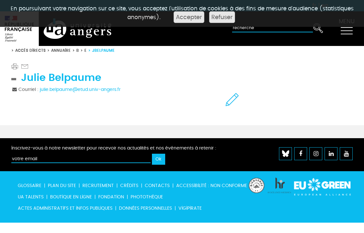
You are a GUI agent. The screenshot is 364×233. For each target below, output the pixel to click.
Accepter (189, 17)
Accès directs (30, 50)
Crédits (129, 185)
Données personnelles (145, 208)
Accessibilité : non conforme (211, 185)
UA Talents (31, 197)
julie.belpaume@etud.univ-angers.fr (80, 89)
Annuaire (61, 50)
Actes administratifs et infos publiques (65, 208)
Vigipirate (190, 208)
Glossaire (29, 185)
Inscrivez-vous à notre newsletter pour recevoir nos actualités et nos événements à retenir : (113, 148)
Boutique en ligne (71, 197)
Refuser (222, 17)
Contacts (157, 185)
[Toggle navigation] (346, 29)
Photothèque (147, 197)
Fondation (111, 197)
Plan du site (62, 185)
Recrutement (98, 185)
